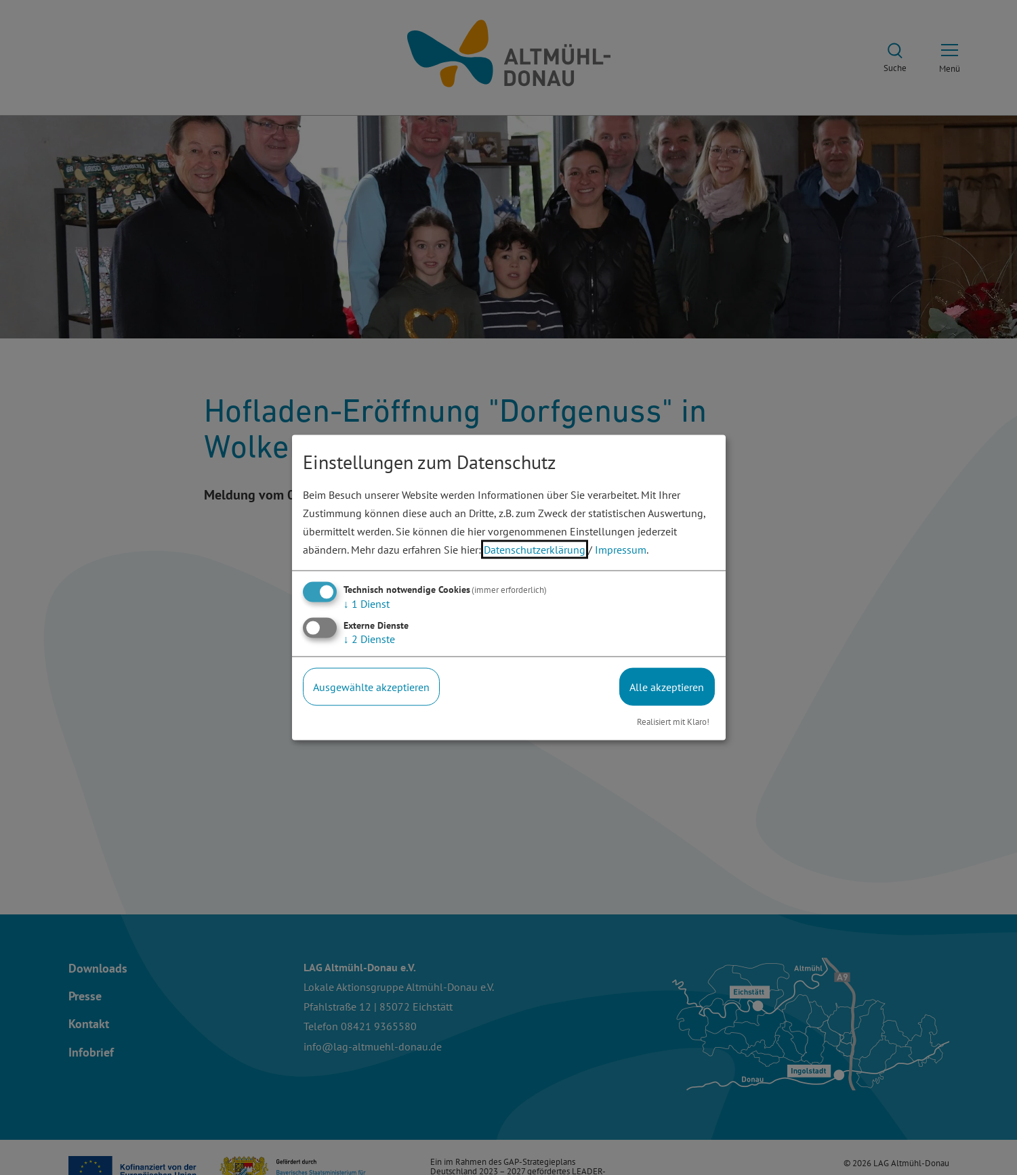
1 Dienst (367, 603)
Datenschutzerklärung (534, 549)
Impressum (620, 549)
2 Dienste (369, 638)
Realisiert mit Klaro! (673, 722)
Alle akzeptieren (666, 686)
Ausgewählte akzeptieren (371, 686)
